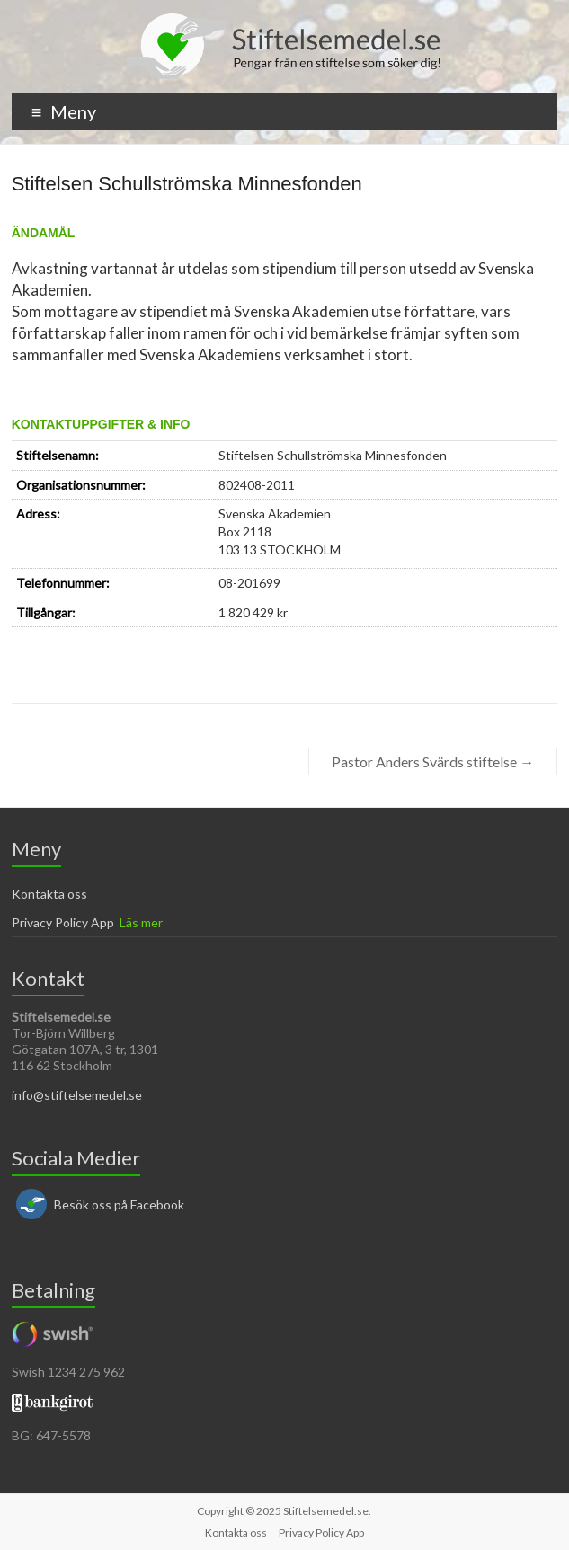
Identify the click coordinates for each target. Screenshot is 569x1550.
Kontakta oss (49, 893)
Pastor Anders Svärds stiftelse (433, 761)
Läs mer (141, 922)
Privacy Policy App (63, 922)
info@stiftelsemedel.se (77, 1095)
